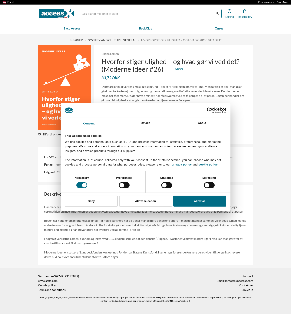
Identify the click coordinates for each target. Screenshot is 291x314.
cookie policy (208, 164)
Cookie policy (47, 285)
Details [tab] (145, 122)
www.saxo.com (48, 280)
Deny (91, 201)
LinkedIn (247, 289)
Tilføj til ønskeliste (52, 134)
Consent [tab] (89, 123)
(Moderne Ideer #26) (133, 69)
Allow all (200, 201)
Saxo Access (72, 28)
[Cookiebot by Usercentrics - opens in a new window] (209, 110)
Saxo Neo (282, 2)
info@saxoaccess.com (239, 280)
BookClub (145, 28)
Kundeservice (266, 2)
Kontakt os (246, 285)
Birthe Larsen (110, 53)
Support (248, 276)
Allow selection (145, 201)
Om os (219, 28)
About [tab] (202, 122)
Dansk (9, 2)
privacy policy (182, 164)
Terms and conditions (52, 289)
